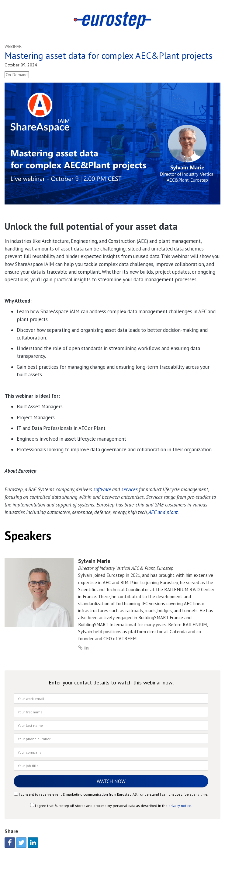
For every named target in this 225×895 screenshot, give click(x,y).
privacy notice (179, 805)
